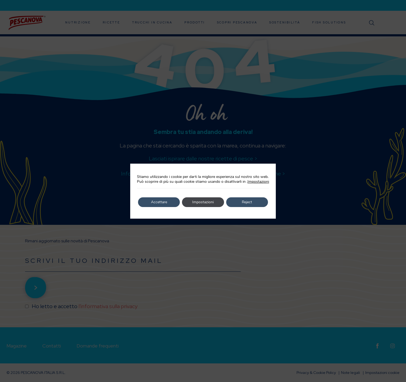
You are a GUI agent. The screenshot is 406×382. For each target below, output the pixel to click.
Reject (247, 202)
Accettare (159, 202)
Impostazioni (258, 181)
